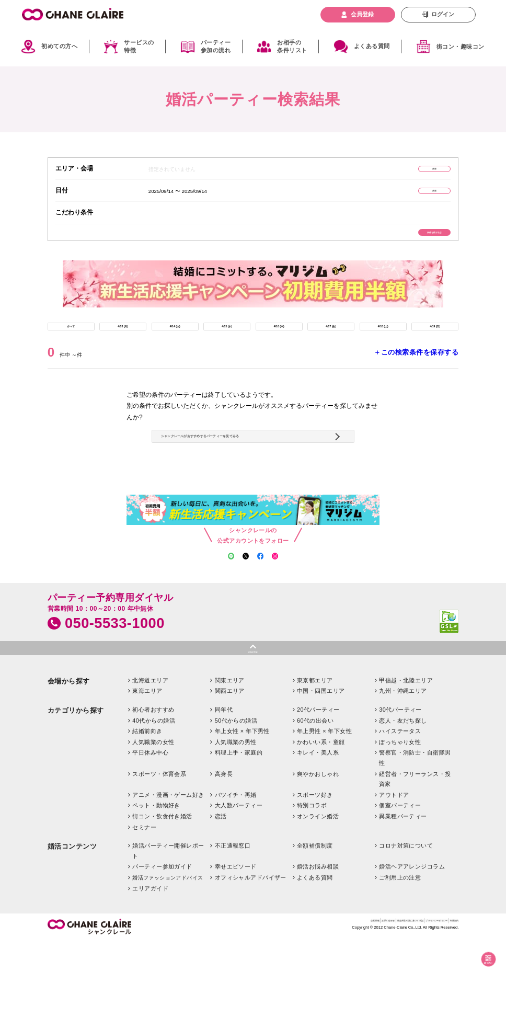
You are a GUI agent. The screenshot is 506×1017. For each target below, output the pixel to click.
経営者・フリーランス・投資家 (415, 855)
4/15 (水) (227, 347)
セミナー (144, 903)
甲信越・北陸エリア (406, 756)
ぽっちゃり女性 (400, 818)
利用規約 (448, 999)
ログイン (442, 14)
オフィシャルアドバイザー (250, 953)
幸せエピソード (236, 943)
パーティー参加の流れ (216, 46)
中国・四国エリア (321, 767)
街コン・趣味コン (460, 46)
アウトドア (394, 870)
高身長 (224, 850)
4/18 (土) (383, 347)
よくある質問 (372, 46)
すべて (71, 347)
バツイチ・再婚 (236, 870)
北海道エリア (150, 756)
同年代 (224, 785)
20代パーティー (318, 785)
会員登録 (362, 14)
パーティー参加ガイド (162, 943)
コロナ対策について (406, 921)
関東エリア (230, 756)
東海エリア (147, 767)
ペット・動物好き (156, 881)
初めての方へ (59, 46)
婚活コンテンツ (72, 922)
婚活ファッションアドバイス (167, 953)
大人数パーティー (239, 881)
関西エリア (230, 767)
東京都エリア (315, 756)
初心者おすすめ (153, 785)
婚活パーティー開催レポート (168, 926)
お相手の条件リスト (292, 46)
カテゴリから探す (76, 786)
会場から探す (69, 757)
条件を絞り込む (413, 244)
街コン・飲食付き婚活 (162, 892)
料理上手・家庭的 (239, 829)
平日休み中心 (150, 829)
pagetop (253, 724)
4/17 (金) (331, 347)
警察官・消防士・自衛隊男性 (415, 834)
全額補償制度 (315, 921)
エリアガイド (150, 964)
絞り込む (478, 959)
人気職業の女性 (153, 818)
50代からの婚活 (236, 796)
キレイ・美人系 (318, 829)
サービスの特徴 (139, 46)
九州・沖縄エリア (403, 767)
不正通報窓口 (233, 921)
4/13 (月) (123, 347)
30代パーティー (400, 785)
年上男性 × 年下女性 (324, 807)
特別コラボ (312, 881)
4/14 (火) (175, 347)
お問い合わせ (284, 999)
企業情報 (252, 999)
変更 (413, 171)
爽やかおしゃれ (318, 850)
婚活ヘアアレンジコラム (412, 943)
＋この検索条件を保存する (416, 378)
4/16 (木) (279, 347)
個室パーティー (400, 881)
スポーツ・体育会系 (159, 850)
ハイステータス (400, 807)
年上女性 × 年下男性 (242, 807)
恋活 (221, 892)
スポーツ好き (315, 870)
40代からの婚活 (153, 796)
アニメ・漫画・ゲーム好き (168, 870)
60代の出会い (315, 796)
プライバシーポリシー (404, 999)
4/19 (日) (435, 347)
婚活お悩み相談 (318, 943)
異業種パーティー (403, 892)
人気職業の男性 (236, 818)
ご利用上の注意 (400, 953)
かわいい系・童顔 (321, 818)
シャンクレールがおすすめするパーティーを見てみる (250, 480)
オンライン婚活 (318, 892)
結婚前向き (147, 807)
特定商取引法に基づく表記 (339, 999)
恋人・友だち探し (403, 796)
